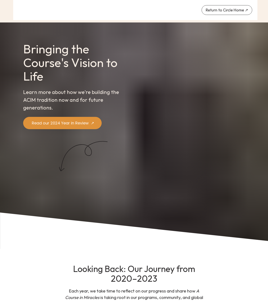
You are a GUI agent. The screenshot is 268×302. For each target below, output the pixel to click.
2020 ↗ (78, 278)
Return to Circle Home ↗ (227, 10)
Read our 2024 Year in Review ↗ (62, 123)
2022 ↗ (152, 278)
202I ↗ (116, 278)
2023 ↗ (189, 278)
